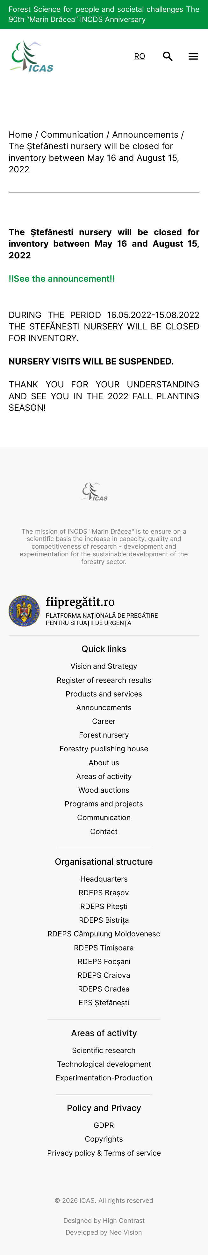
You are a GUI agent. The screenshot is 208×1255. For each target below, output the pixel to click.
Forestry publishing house (104, 748)
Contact (104, 831)
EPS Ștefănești (104, 1002)
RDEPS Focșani (104, 961)
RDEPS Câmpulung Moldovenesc (103, 933)
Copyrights (104, 1138)
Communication (104, 817)
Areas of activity (104, 776)
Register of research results (104, 680)
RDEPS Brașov (104, 892)
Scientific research (104, 1050)
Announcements (104, 707)
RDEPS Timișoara (104, 947)
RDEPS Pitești (103, 906)
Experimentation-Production (104, 1077)
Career (104, 721)
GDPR (104, 1125)
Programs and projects (104, 803)
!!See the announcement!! (62, 279)
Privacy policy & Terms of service (104, 1153)
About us (104, 762)
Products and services (104, 693)
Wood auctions (103, 790)
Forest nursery (104, 734)
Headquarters (104, 879)
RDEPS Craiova (103, 975)
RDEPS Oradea (104, 988)
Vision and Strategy (103, 666)
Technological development (104, 1064)
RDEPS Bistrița (104, 920)
